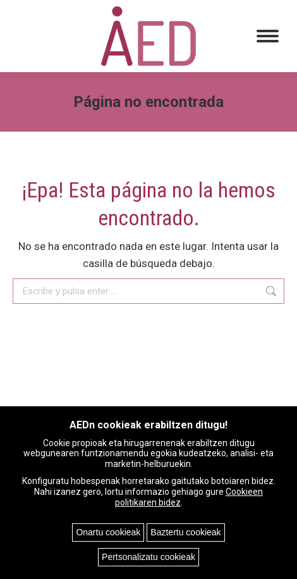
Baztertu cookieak (185, 532)
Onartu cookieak (108, 532)
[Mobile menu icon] (267, 36)
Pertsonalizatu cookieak (148, 557)
